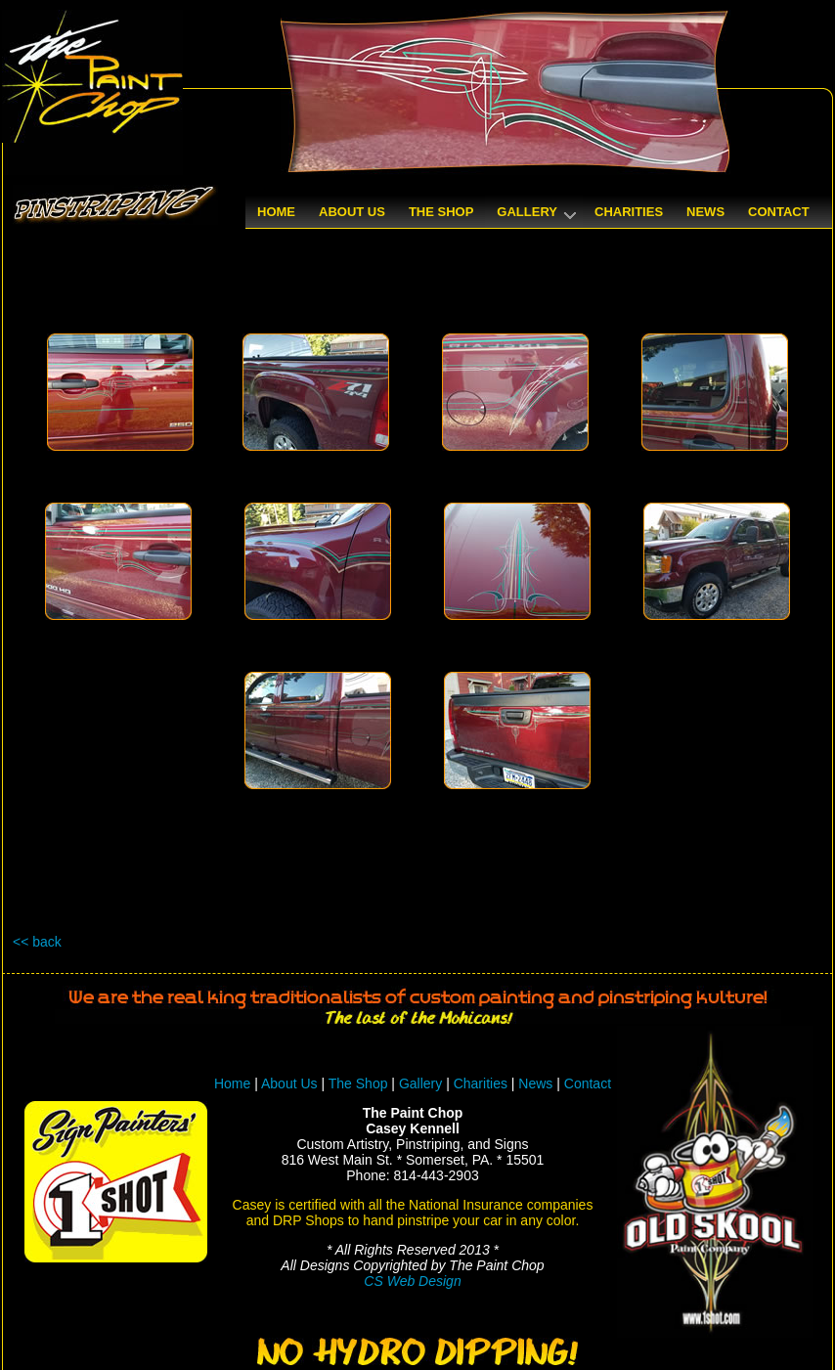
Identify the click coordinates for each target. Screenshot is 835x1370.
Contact (587, 1083)
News (535, 1083)
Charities (480, 1083)
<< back (37, 942)
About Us (289, 1083)
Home (232, 1083)
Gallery (420, 1083)
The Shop (360, 1083)
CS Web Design (412, 1281)
